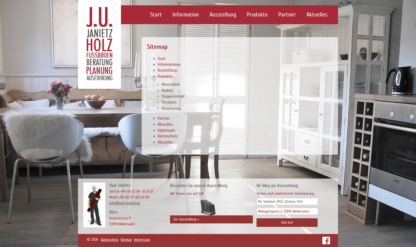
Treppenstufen (173, 96)
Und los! (287, 222)
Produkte (257, 14)
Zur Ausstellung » (186, 219)
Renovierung (171, 108)
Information (185, 14)
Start (156, 14)
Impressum (166, 130)
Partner (287, 14)
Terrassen (169, 102)
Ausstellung (223, 14)
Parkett (167, 90)
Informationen (169, 64)
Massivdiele (171, 84)
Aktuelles (316, 14)
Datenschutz (168, 136)
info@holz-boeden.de (124, 203)
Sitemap (126, 239)
